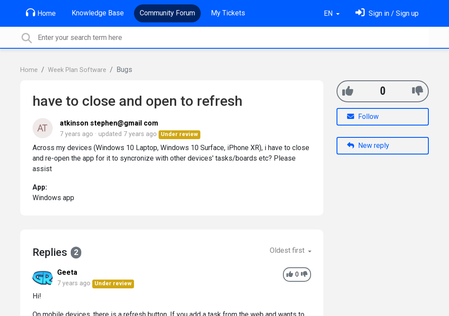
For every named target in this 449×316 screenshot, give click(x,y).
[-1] (417, 91)
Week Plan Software (77, 70)
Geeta (67, 272)
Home (41, 13)
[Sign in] (387, 13)
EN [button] (329, 13)
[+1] (347, 91)
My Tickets (228, 13)
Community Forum (167, 13)
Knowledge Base (98, 13)
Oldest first (288, 250)
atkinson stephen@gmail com (109, 123)
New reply (368, 145)
